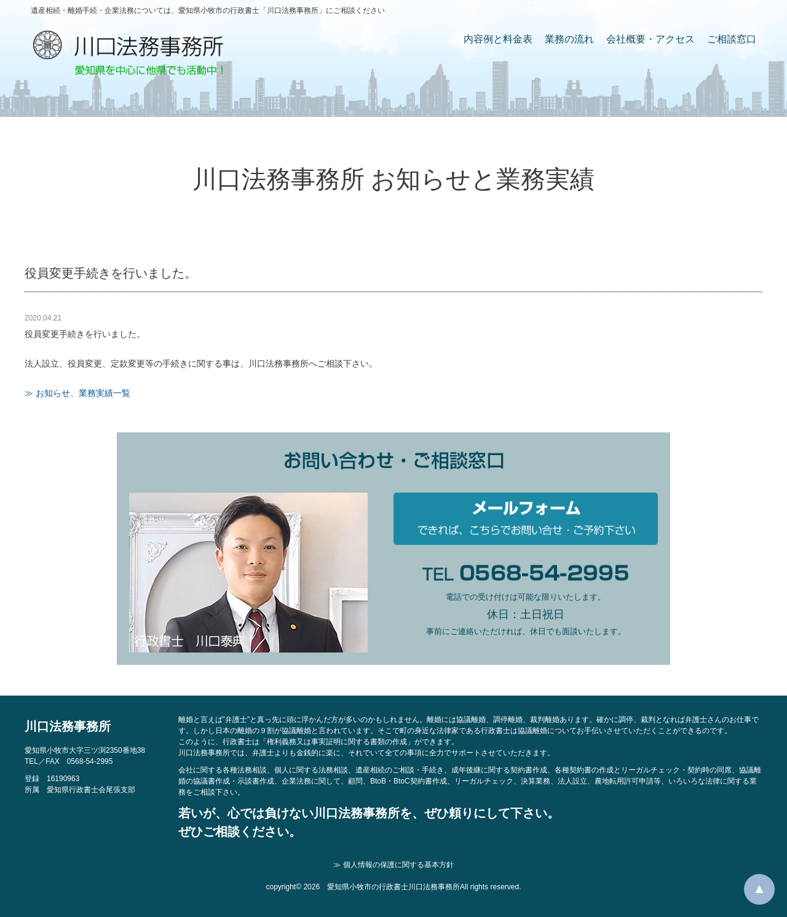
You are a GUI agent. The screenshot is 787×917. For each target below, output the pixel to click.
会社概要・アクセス (650, 39)
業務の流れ (569, 39)
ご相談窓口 (731, 39)
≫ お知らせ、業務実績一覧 (77, 393)
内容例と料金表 (498, 39)
